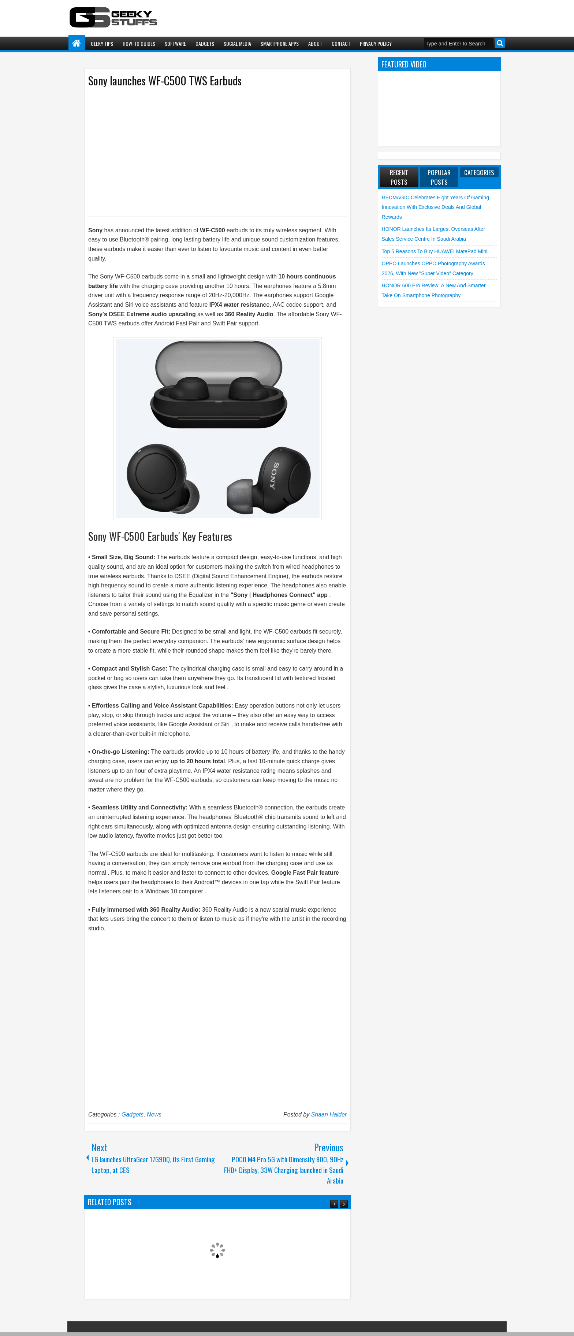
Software (175, 43)
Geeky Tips (102, 43)
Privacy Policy (376, 43)
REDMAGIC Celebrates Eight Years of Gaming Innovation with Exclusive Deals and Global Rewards (435, 207)
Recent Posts (399, 177)
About (315, 43)
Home (76, 43)
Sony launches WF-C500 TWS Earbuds (165, 80)
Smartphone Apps (280, 43)
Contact (341, 43)
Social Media (237, 43)
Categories (479, 172)
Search (500, 43)
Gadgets (204, 43)
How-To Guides (139, 43)
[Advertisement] (210, 151)
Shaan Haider (329, 1114)
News (154, 1114)
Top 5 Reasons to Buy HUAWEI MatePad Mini (435, 251)
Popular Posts (439, 177)
